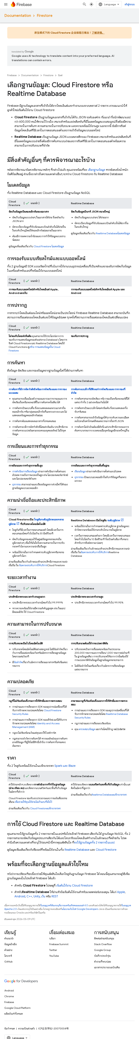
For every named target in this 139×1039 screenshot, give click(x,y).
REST (54, 896)
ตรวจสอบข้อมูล (87, 729)
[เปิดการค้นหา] (129, 4)
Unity (36, 896)
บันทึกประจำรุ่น (102, 955)
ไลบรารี (8, 955)
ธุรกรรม (16, 484)
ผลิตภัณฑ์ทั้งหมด (13, 1013)
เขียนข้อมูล (80, 471)
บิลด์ (60, 75)
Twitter (53, 950)
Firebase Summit (58, 944)
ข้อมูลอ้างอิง (10, 944)
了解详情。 (98, 32)
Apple (121, 892)
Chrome (9, 996)
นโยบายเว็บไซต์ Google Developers (80, 909)
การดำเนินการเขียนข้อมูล (25, 471)
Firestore (44, 15)
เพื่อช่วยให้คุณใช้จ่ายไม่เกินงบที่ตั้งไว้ (33, 801)
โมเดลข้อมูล (49, 246)
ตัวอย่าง (8, 950)
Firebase (12, 75)
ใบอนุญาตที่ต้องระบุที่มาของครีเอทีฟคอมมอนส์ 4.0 (64, 905)
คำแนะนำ (9, 938)
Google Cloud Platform (17, 1008)
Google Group (102, 950)
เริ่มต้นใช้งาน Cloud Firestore (74, 885)
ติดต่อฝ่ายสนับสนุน (104, 938)
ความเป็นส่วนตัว (26, 1028)
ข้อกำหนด (9, 1028)
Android (19, 896)
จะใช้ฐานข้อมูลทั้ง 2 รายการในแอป (94, 842)
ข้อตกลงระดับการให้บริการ (33, 565)
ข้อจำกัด (18, 662)
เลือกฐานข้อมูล (96, 170)
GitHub (8, 961)
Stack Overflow (103, 944)
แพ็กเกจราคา (45, 808)
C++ (29, 896)
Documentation (17, 15)
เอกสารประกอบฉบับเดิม (107, 967)
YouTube (54, 955)
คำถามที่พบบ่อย (102, 961)
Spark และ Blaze (64, 766)
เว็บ (43, 896)
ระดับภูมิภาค (113, 520)
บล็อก (52, 938)
